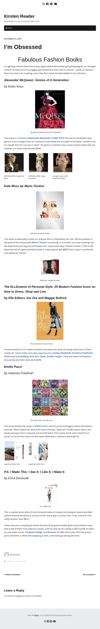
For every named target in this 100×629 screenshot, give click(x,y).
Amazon (51, 532)
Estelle (50, 356)
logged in (20, 596)
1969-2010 (58, 138)
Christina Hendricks (82, 353)
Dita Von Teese (37, 356)
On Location (88, 574)
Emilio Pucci (41, 426)
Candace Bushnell (61, 353)
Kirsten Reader (19, 16)
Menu (10, 28)
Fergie (58, 356)
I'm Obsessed (20, 561)
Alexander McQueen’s (40, 138)
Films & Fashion (13, 574)
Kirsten (16, 554)
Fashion (9, 561)
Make (37, 615)
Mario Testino (39, 242)
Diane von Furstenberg (16, 356)
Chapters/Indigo (34, 532)
